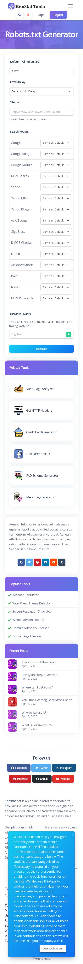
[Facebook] (21, 562)
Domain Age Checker (26, 636)
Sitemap (15, 102)
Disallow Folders (20, 314)
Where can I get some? (37, 687)
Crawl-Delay (17, 82)
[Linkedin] (45, 562)
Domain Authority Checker (30, 628)
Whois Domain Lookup (28, 620)
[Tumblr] (61, 562)
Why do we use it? (34, 712)
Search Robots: (19, 131)
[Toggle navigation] (70, 6)
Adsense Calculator (25, 595)
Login (41, 15)
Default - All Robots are (24, 62)
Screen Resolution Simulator (31, 611)
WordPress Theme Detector (31, 603)
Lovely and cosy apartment (40, 675)
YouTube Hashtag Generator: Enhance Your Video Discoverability (48, 700)
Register (58, 15)
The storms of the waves (39, 662)
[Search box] (19, 15)
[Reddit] (53, 562)
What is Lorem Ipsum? (37, 725)
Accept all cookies (52, 948)
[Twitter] (29, 562)
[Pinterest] (37, 562)
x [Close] (72, 834)
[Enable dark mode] (28, 15)
